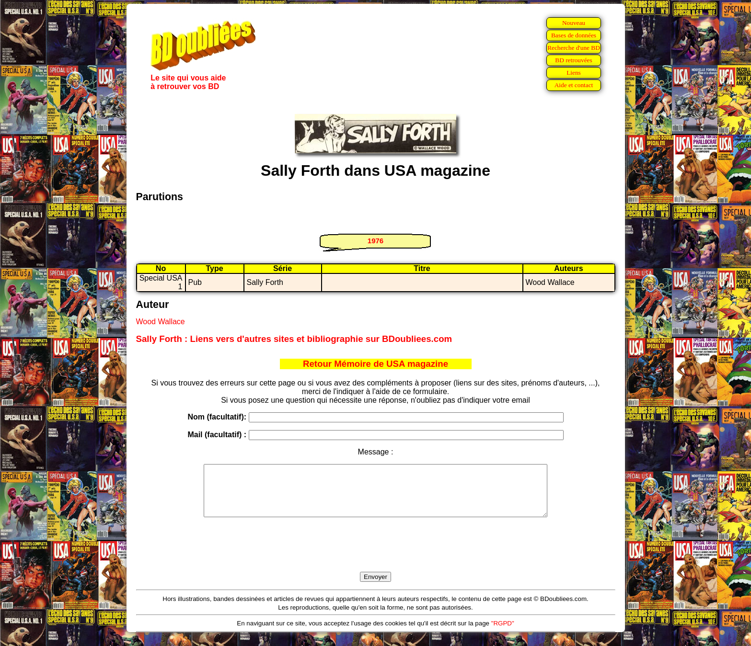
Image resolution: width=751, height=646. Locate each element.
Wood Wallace (160, 321)
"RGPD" (502, 633)
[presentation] (376, 555)
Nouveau (573, 22)
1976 (375, 241)
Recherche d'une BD (573, 47)
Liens (573, 72)
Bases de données (573, 35)
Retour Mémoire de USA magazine (375, 364)
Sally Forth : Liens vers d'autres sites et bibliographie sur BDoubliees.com (294, 339)
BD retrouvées (573, 60)
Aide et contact (574, 85)
